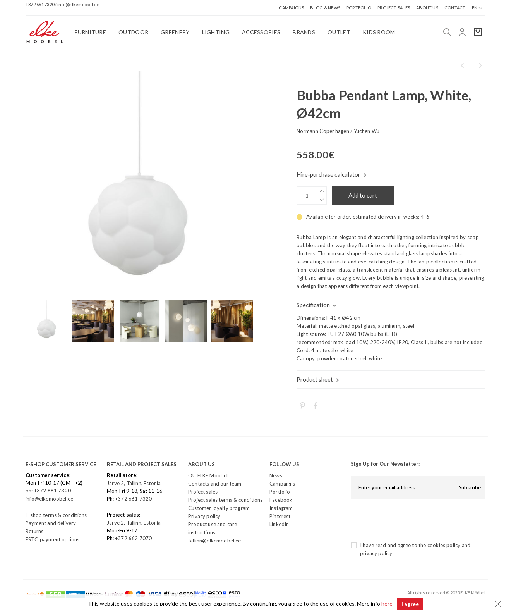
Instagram (281, 508)
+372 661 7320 (40, 4)
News (275, 475)
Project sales (203, 492)
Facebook (280, 500)
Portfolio (279, 492)
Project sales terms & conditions (225, 500)
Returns (34, 531)
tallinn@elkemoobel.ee (214, 540)
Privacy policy (204, 516)
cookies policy (443, 545)
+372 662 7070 (133, 538)
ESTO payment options (52, 539)
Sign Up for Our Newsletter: (385, 464)
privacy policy (376, 553)
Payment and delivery (51, 523)
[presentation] (409, 520)
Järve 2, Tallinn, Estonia (134, 483)
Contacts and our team (215, 483)
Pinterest (280, 516)
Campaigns (282, 483)
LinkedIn (279, 524)
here (386, 604)
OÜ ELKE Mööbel (208, 475)
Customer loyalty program (219, 508)
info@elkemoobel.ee (78, 4)
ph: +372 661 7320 (49, 490)
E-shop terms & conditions (56, 515)
